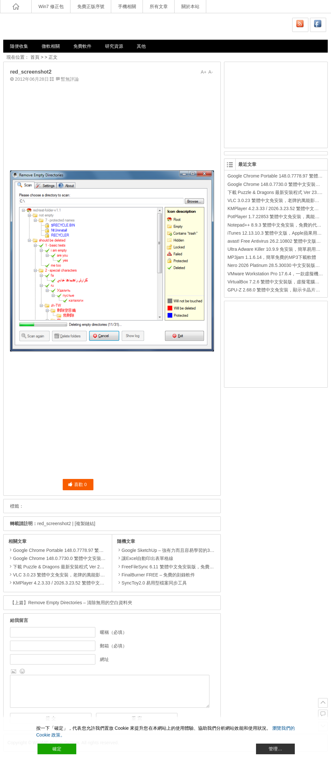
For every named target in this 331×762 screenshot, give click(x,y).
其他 (141, 46)
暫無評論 (70, 79)
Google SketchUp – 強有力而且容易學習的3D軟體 (169, 550)
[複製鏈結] (85, 523)
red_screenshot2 (54, 523)
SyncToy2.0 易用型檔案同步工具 (152, 582)
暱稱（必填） (113, 632)
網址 (104, 659)
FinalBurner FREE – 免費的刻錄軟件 (156, 574)
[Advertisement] (111, 125)
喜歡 (77, 484)
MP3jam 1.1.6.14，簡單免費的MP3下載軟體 (272, 257)
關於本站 (190, 6)
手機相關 (127, 6)
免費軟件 (82, 46)
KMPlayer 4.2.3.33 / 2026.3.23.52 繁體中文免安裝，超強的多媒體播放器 (85, 582)
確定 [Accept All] (56, 748)
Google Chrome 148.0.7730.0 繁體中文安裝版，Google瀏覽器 (75, 558)
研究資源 (114, 46)
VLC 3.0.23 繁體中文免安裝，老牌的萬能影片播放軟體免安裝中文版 (81, 574)
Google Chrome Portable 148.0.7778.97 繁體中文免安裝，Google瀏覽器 (86, 550)
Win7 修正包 (51, 6)
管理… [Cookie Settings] (275, 748)
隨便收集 (19, 46)
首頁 (34, 57)
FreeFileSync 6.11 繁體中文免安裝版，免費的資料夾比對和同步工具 (188, 566)
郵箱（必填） (113, 645)
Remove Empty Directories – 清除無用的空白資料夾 (80, 602)
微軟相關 (51, 46)
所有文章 (159, 6)
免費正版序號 (90, 6)
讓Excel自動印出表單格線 (145, 558)
